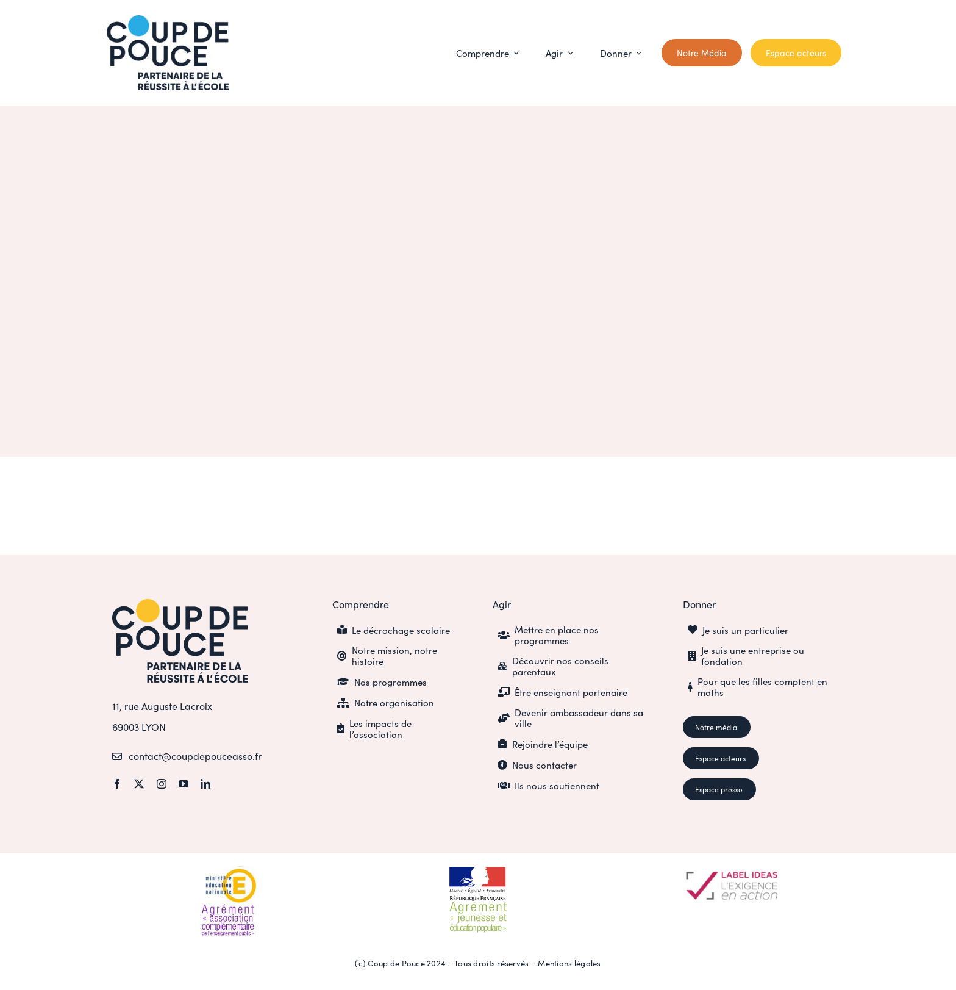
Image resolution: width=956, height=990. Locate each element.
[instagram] (161, 784)
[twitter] (139, 784)
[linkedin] (205, 784)
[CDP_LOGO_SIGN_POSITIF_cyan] (168, 20)
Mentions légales (569, 963)
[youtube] (183, 784)
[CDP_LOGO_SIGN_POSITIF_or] (180, 604)
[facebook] (117, 784)
